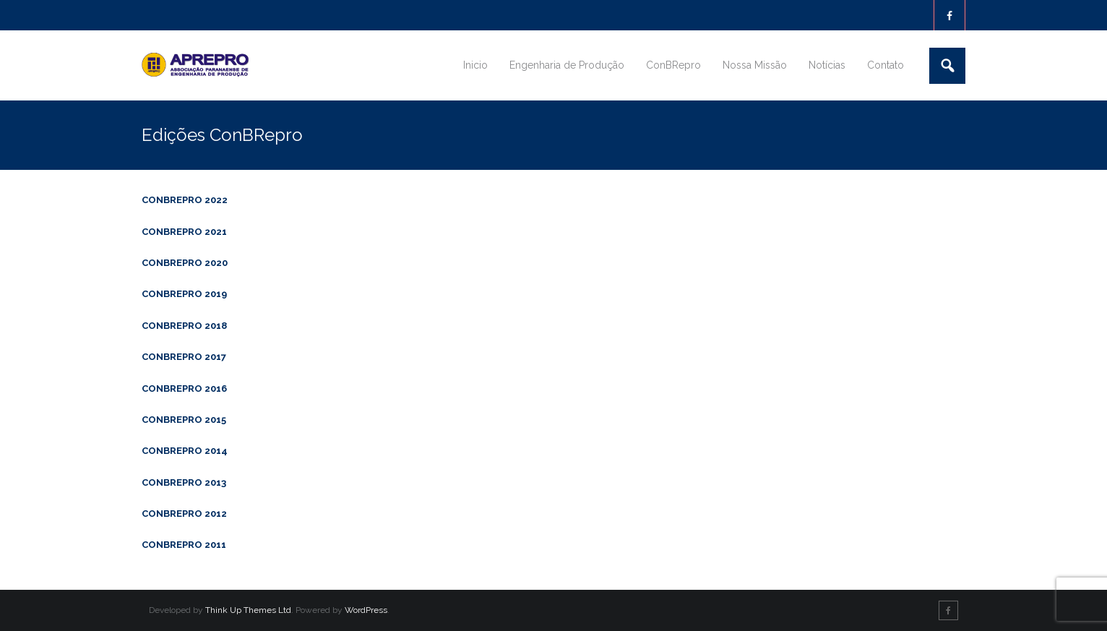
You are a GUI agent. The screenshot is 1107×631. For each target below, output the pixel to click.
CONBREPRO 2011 (184, 544)
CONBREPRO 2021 (184, 231)
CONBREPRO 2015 (184, 419)
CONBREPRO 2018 (184, 325)
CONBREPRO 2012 (184, 513)
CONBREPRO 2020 (185, 262)
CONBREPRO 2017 (184, 356)
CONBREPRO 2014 (185, 450)
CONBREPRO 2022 (185, 199)
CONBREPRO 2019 (184, 293)
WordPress (366, 610)
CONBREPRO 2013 (184, 482)
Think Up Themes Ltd (248, 610)
